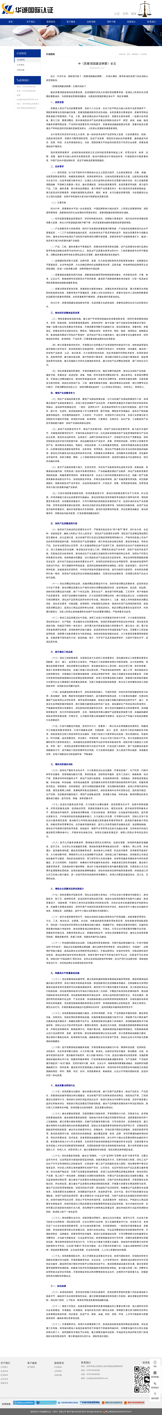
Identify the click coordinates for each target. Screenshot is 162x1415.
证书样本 (4, 1375)
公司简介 (4, 1367)
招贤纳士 (131, 22)
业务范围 (91, 22)
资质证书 (4, 1383)
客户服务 (71, 22)
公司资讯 (20, 65)
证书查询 (31, 1367)
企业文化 (4, 1371)
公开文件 (4, 1379)
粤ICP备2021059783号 (76, 1412)
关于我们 (30, 22)
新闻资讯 (51, 22)
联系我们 (151, 22)
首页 (10, 22)
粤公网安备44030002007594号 (119, 1412)
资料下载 (111, 22)
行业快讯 (143, 54)
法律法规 (20, 70)
